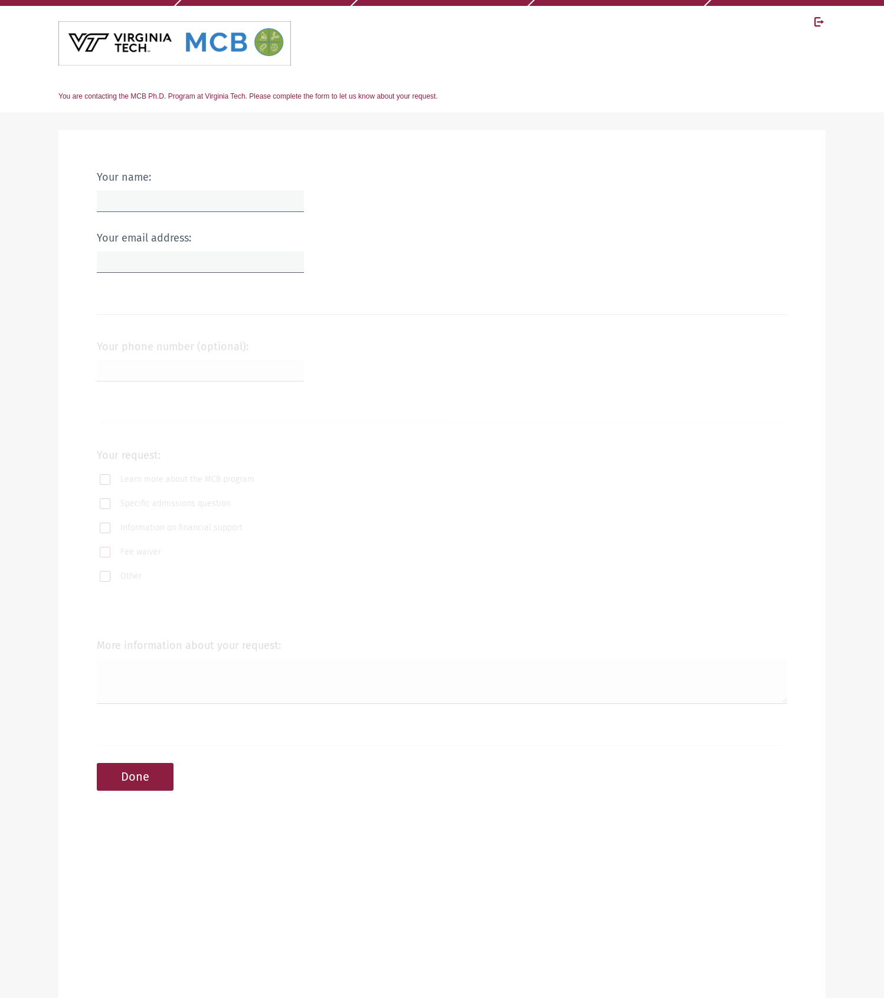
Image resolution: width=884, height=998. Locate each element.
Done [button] (135, 776)
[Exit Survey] (819, 22)
